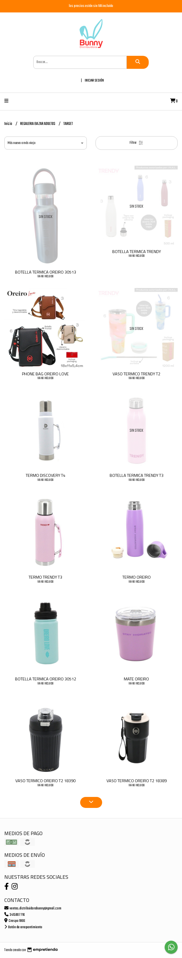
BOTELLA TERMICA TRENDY (136, 251)
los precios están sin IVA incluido (91, 6)
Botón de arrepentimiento (23, 927)
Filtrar (136, 143)
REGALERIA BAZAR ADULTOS (38, 124)
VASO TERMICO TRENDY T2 (136, 374)
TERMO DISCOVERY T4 (45, 475)
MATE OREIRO (136, 679)
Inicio (8, 124)
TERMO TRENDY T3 (45, 577)
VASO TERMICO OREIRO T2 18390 (45, 781)
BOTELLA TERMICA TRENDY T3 (136, 475)
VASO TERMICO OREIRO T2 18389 (136, 781)
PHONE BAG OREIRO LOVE (45, 374)
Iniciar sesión (94, 80)
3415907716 (14, 915)
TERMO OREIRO (136, 577)
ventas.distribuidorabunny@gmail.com (32, 908)
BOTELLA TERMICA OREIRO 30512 (45, 679)
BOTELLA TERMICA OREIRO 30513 (45, 272)
